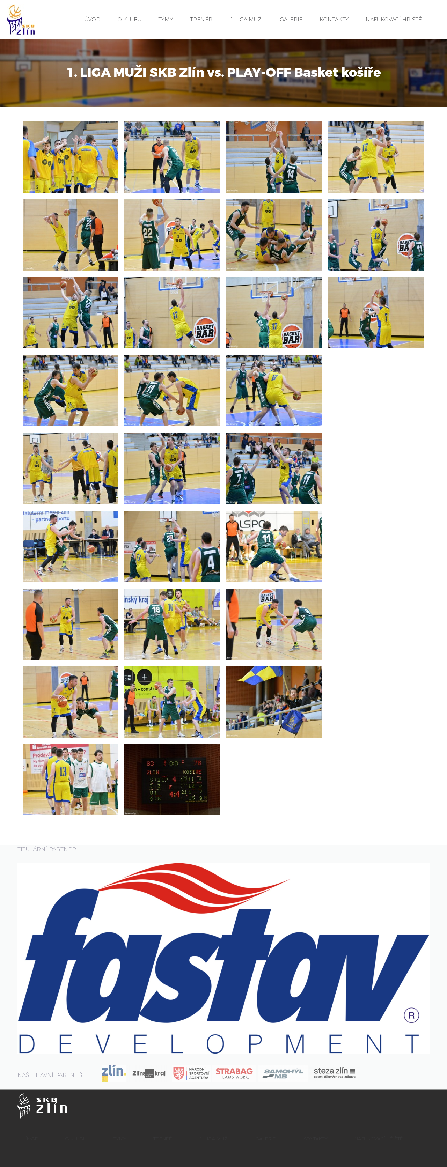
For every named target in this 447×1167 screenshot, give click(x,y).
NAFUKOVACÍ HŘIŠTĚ (394, 19)
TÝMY (165, 19)
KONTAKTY (334, 19)
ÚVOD (93, 19)
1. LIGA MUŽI (247, 19)
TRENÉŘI (202, 19)
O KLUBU (129, 19)
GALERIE (291, 19)
